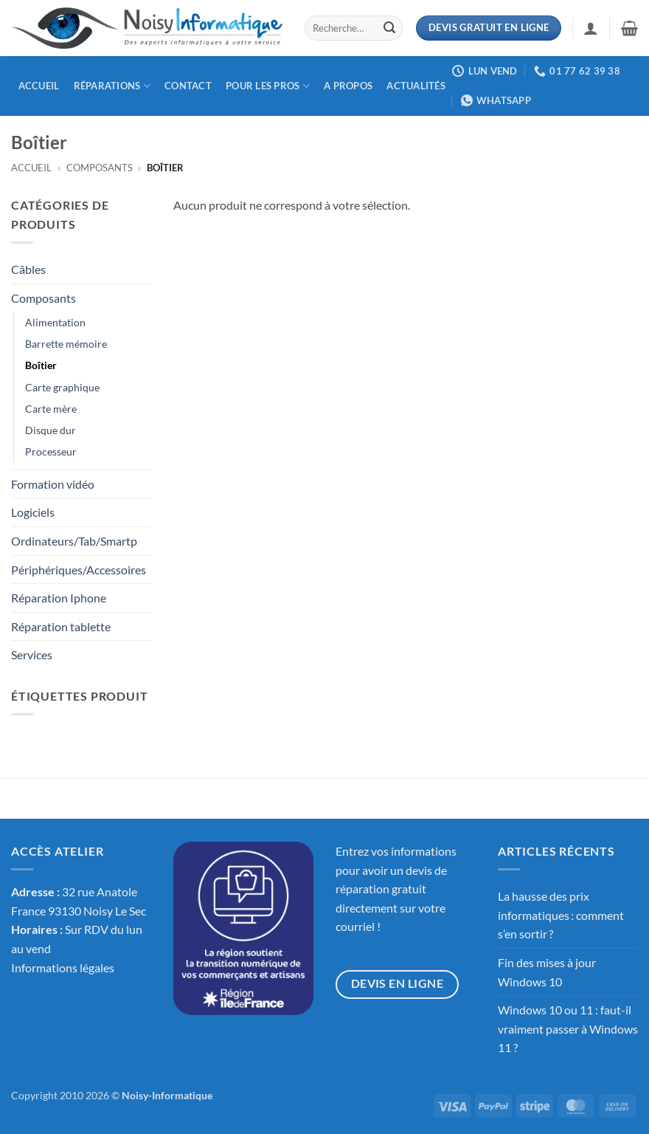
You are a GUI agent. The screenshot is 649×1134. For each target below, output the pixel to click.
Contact (188, 86)
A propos (348, 86)
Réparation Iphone (58, 598)
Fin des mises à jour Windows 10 (547, 972)
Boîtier (41, 365)
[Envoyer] (389, 28)
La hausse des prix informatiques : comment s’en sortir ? (561, 915)
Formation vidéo (52, 484)
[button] (590, 28)
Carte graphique (62, 387)
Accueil (39, 86)
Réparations (112, 86)
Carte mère (51, 408)
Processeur (51, 451)
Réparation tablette (61, 626)
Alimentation (55, 322)
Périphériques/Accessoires (78, 570)
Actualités (415, 86)
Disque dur (50, 430)
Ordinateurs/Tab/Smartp (74, 541)
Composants (99, 167)
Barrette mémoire (66, 343)
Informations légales (62, 968)
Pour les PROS (268, 86)
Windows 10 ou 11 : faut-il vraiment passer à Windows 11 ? (568, 1028)
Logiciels (33, 512)
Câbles (28, 269)
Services (31, 654)
